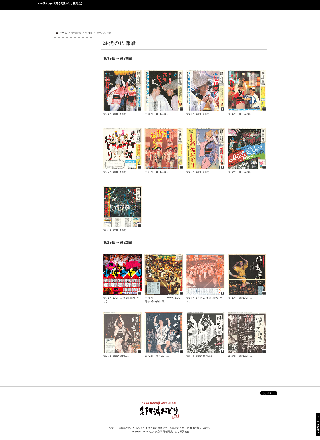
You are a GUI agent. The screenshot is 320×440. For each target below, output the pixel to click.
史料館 (88, 32)
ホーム (63, 32)
